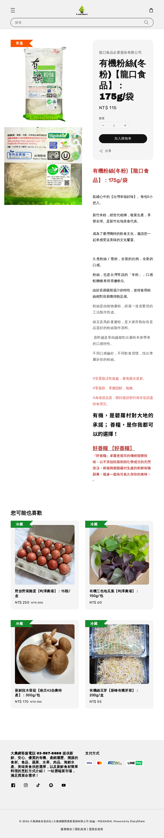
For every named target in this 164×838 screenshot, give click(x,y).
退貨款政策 (96, 829)
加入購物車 (123, 138)
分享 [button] (105, 151)
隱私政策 (80, 829)
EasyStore (137, 821)
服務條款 (66, 829)
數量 (102, 118)
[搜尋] (146, 22)
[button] (13, 10)
